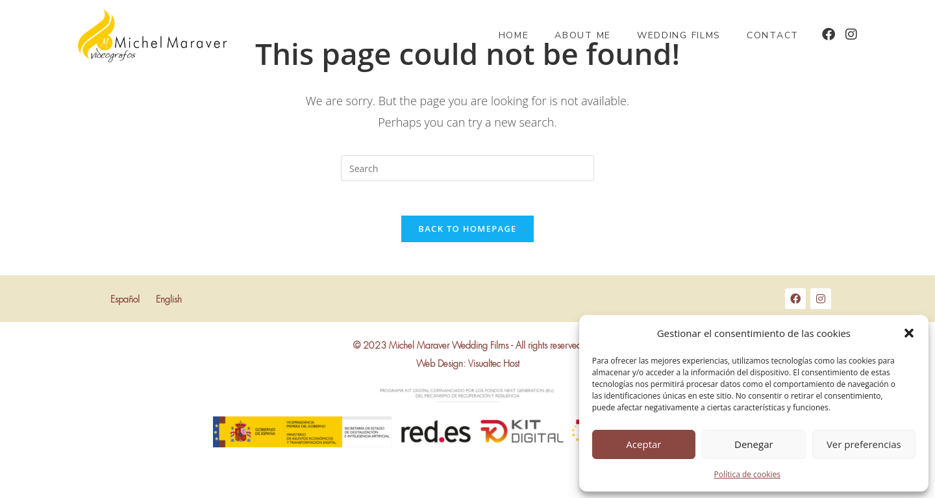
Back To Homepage (467, 234)
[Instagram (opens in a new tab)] (851, 34)
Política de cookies (747, 474)
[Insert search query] (467, 168)
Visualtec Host (493, 369)
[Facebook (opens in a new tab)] (828, 34)
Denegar (753, 444)
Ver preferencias (864, 444)
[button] (909, 333)
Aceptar (643, 444)
